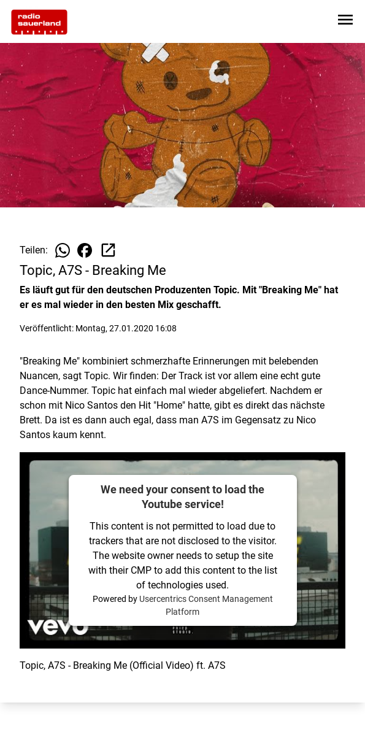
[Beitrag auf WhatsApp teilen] (62, 250)
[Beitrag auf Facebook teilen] (84, 250)
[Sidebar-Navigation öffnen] (345, 22)
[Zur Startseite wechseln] (39, 22)
